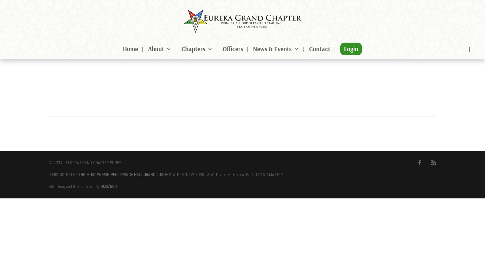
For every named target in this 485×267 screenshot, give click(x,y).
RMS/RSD (109, 186)
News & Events (272, 49)
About (156, 49)
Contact (319, 49)
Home (130, 49)
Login (351, 49)
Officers (233, 49)
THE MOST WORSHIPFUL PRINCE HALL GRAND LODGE (123, 175)
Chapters (193, 49)
